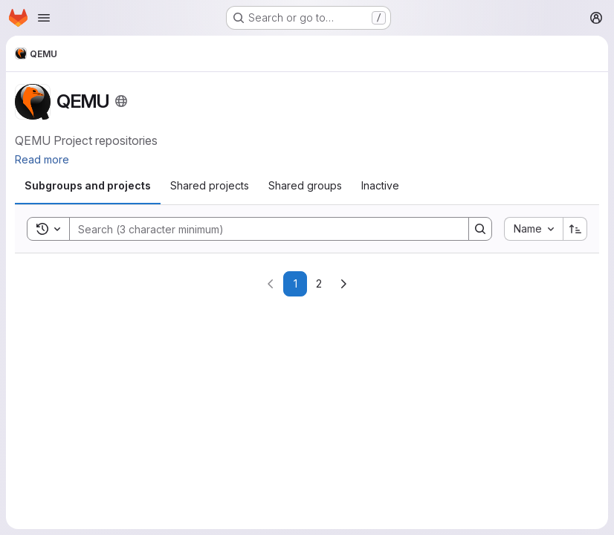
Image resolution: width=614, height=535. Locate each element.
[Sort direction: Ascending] (575, 229)
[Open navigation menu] (44, 18)
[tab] (88, 185)
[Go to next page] (343, 283)
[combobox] (533, 229)
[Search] (261, 229)
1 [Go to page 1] (295, 283)
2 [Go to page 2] (319, 283)
